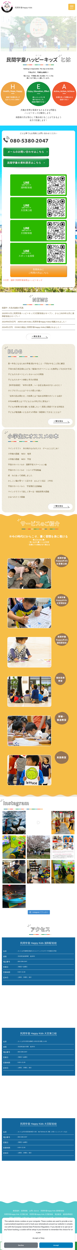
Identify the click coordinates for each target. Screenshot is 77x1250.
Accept (56, 1245)
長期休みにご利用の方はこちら (38, 271)
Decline (21, 1245)
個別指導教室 (68, 1214)
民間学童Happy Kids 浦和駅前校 (52, 1211)
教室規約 (16, 1211)
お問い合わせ (34, 1211)
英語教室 (58, 1214)
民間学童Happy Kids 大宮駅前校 (41, 1214)
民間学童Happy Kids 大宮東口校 (16, 1214)
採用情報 (24, 1211)
